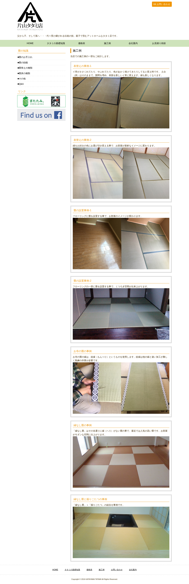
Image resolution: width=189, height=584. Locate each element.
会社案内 (133, 43)
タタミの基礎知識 (56, 43)
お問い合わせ (163, 4)
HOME (30, 43)
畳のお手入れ (25, 57)
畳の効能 (23, 62)
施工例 (107, 43)
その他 (22, 78)
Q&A (21, 84)
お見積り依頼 (159, 43)
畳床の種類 (24, 73)
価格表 (81, 43)
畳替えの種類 (25, 68)
